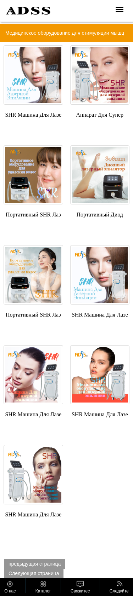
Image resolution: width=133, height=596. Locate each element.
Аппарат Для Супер (99, 115)
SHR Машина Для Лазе (33, 115)
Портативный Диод (100, 215)
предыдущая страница (35, 564)
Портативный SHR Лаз (33, 215)
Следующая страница (34, 573)
